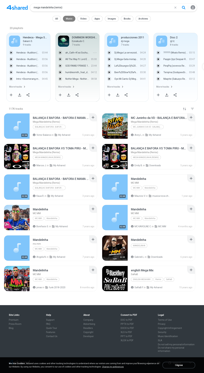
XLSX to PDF (127, 340)
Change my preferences (113, 367)
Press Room (15, 324)
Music (69, 18)
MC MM (136, 188)
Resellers (88, 328)
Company (88, 320)
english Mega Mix (142, 279)
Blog (11, 328)
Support (50, 320)
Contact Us (51, 336)
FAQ (48, 324)
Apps (97, 18)
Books (127, 18)
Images (112, 18)
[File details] (17, 126)
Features (50, 332)
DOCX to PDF (127, 328)
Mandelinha (150, 188)
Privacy (161, 324)
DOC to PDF (126, 320)
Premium (13, 320)
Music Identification (168, 336)
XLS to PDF (126, 332)
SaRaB (169, 279)
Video (83, 18)
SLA (160, 340)
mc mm (38, 249)
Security (162, 332)
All (56, 18)
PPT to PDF (126, 336)
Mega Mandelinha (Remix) (48, 157)
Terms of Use (165, 320)
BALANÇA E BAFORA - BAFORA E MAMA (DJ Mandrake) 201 (50, 127)
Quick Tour (51, 328)
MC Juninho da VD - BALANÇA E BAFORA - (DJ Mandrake (148, 127)
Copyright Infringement (170, 328)
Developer (88, 336)
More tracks (15, 86)
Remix (158, 279)
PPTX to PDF (127, 324)
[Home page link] (17, 7)
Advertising (89, 324)
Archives (143, 18)
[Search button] (183, 7)
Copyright (88, 332)
